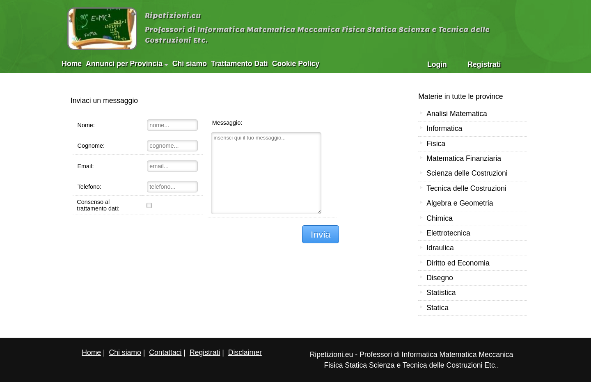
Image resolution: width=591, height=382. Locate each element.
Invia (320, 234)
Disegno (439, 278)
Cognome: (90, 145)
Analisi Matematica (456, 114)
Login (437, 64)
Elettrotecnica (448, 233)
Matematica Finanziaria (463, 158)
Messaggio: (227, 122)
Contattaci (165, 352)
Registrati (484, 64)
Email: (85, 166)
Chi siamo (189, 63)
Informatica (444, 128)
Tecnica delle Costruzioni (466, 188)
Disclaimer (245, 352)
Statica (437, 308)
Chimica (439, 218)
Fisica (435, 144)
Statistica (441, 292)
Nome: (85, 125)
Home (72, 63)
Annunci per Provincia (127, 63)
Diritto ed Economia (458, 263)
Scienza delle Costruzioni (467, 173)
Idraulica (440, 248)
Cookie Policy (295, 63)
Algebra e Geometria (459, 203)
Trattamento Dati (239, 63)
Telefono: (89, 186)
